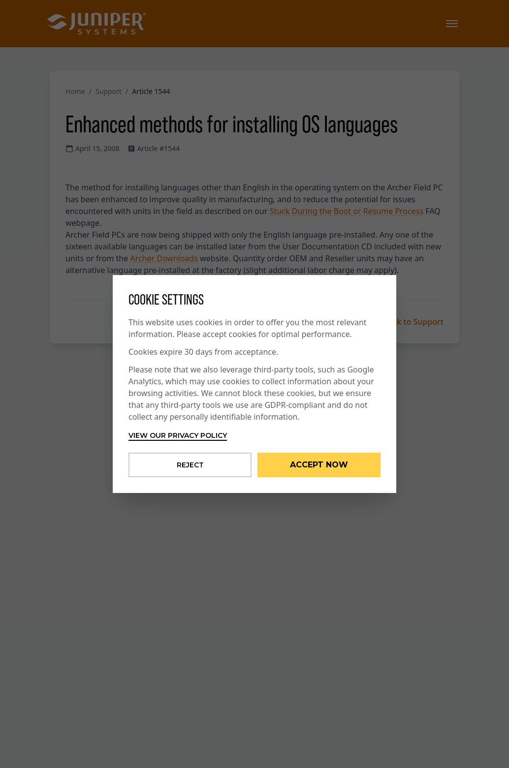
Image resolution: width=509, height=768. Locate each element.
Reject (190, 465)
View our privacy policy (177, 435)
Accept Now (319, 464)
